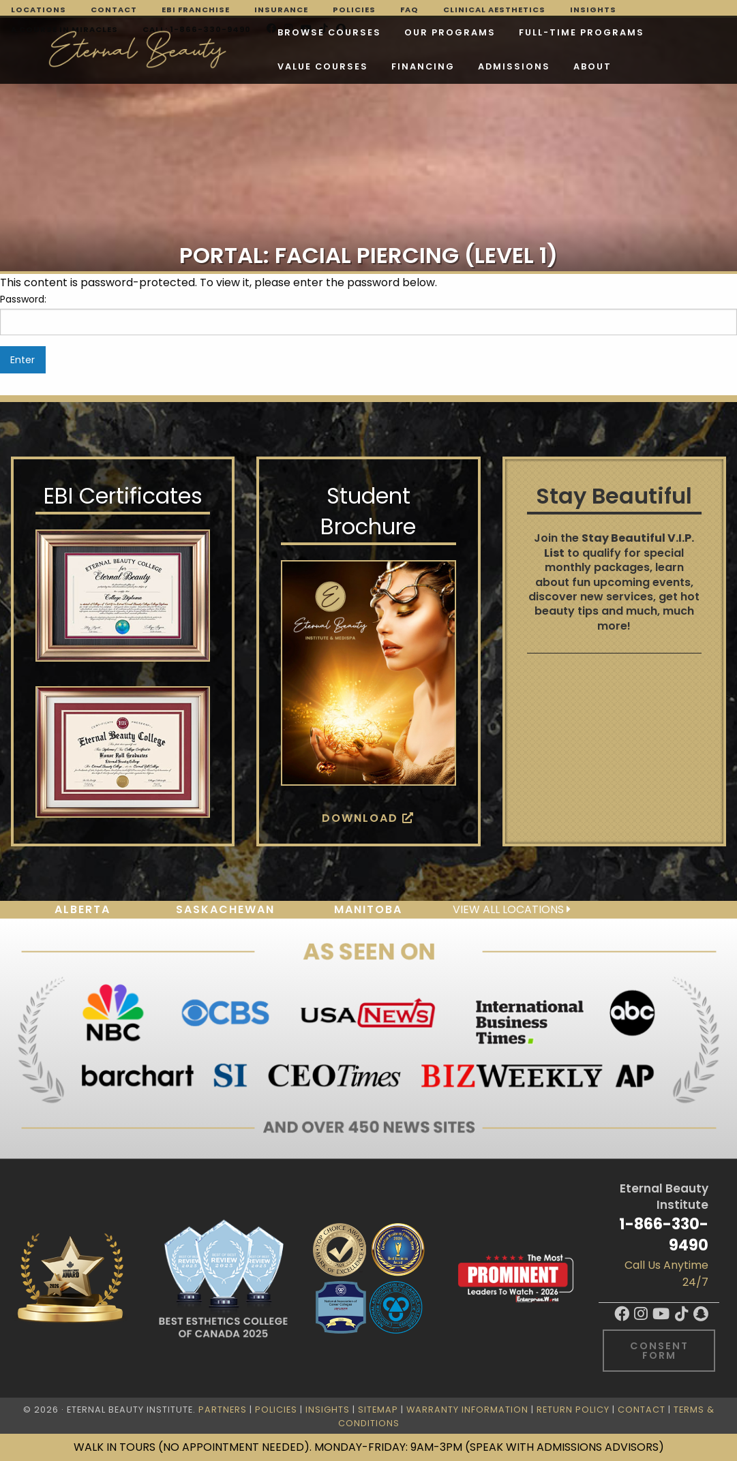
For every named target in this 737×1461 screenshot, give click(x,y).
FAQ (409, 9)
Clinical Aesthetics (494, 9)
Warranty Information (467, 1409)
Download (368, 818)
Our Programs (325, 34)
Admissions (275, 68)
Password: (368, 313)
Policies (354, 9)
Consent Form (659, 1350)
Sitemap (378, 1409)
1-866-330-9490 (663, 1234)
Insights (593, 9)
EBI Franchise (196, 9)
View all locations (512, 909)
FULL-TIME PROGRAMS (457, 34)
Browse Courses (204, 34)
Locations (38, 9)
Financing (184, 68)
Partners (222, 1409)
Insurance (281, 9)
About (354, 68)
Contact (114, 9)
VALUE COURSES (588, 34)
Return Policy (573, 1409)
